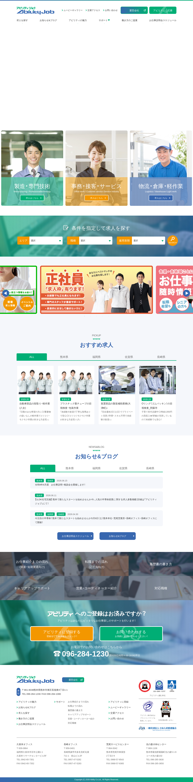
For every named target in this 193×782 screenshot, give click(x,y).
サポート (103, 20)
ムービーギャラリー (73, 10)
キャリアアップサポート (32, 588)
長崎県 (161, 357)
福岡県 (96, 357)
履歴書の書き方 (161, 564)
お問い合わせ (111, 10)
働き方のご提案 (130, 20)
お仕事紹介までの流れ (32, 564)
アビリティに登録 (119, 701)
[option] (96, 290)
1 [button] (84, 316)
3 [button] (96, 316)
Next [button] (186, 293)
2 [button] (90, 316)
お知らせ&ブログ (48, 20)
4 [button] (102, 316)
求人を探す (22, 20)
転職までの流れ (96, 564)
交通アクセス (93, 10)
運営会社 (134, 10)
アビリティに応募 (162, 10)
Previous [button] (5, 293)
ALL (31, 357)
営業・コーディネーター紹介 (96, 588)
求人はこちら (32, 197)
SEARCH (173, 242)
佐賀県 (129, 357)
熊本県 (64, 357)
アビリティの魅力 (78, 20)
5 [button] (108, 316)
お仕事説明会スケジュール (162, 20)
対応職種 (161, 588)
